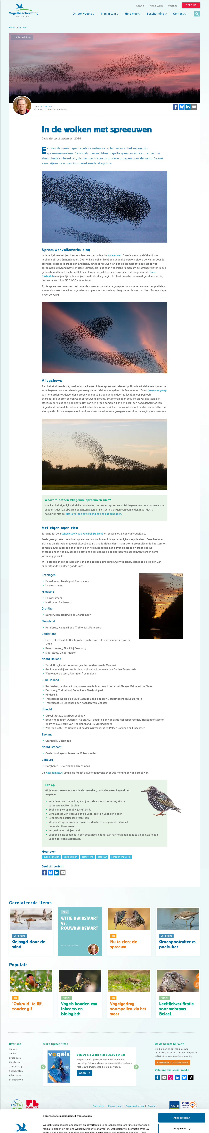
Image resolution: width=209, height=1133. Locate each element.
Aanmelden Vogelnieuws (172, 1062)
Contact (178, 13)
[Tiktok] (190, 1077)
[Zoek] (197, 14)
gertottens (87, 856)
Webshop (172, 5)
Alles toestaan (181, 1094)
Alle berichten (22, 37)
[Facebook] (157, 1077)
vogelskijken (70, 856)
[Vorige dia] (43, 1077)
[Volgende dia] (136, 1077)
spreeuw (102, 856)
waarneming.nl (54, 772)
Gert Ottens (46, 106)
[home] (23, 10)
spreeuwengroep (156, 390)
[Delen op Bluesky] (182, 107)
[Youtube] (164, 1077)
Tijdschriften (16, 1071)
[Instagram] (170, 1077)
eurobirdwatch (51, 856)
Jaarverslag (15, 1066)
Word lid (84, 1073)
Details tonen (50, 1126)
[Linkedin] (177, 1077)
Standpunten (16, 1079)
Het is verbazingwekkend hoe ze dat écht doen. (94, 513)
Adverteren (15, 1075)
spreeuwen (114, 255)
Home (12, 27)
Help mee (131, 13)
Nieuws (13, 1049)
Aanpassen (181, 1105)
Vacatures (14, 1062)
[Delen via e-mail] (194, 107)
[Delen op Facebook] (175, 107)
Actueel (23, 27)
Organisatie (15, 1058)
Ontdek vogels (82, 13)
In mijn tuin (108, 13)
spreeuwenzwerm (120, 856)
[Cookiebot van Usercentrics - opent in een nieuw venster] (21, 1126)
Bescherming (155, 13)
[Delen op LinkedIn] (188, 107)
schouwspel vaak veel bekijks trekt (82, 533)
